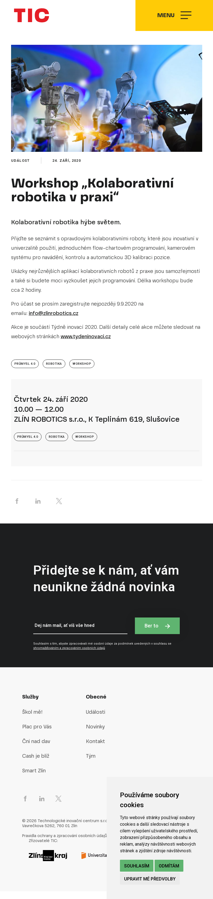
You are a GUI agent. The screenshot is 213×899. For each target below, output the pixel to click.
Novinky (95, 734)
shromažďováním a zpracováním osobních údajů (69, 656)
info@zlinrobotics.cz (53, 321)
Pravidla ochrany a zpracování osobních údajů (64, 843)
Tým (91, 763)
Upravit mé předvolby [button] (150, 879)
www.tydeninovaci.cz (86, 344)
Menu (174, 19)
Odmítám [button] (169, 866)
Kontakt (95, 749)
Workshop (82, 372)
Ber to (157, 633)
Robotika (54, 372)
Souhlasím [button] (136, 866)
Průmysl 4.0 (24, 372)
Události (95, 719)
